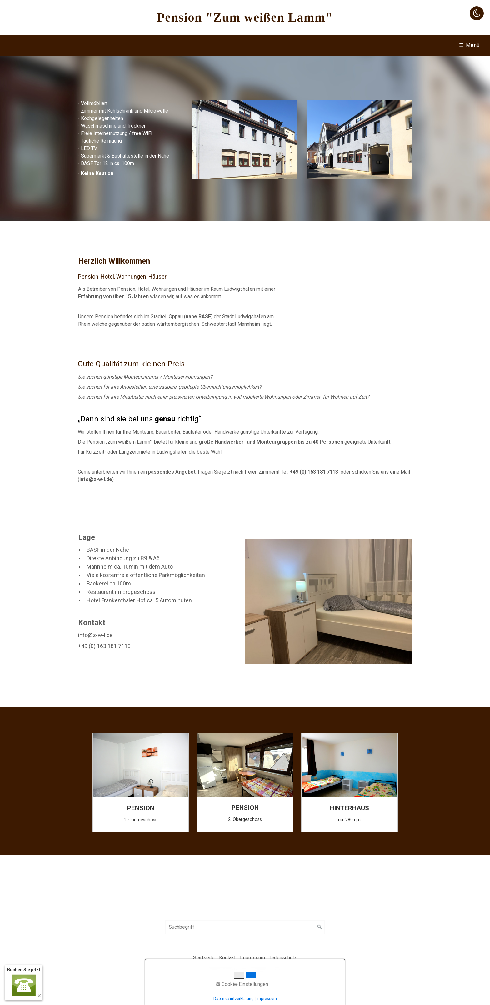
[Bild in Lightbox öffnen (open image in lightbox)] (245, 139)
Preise (300, 45)
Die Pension (123, 45)
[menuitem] (72, 45)
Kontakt (340, 45)
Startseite (72, 45)
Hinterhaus (179, 45)
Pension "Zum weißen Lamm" (245, 17)
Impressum (252, 958)
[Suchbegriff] (245, 927)
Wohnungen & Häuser (242, 45)
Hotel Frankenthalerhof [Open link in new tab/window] (401, 45)
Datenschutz (283, 958)
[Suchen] (320, 927)
